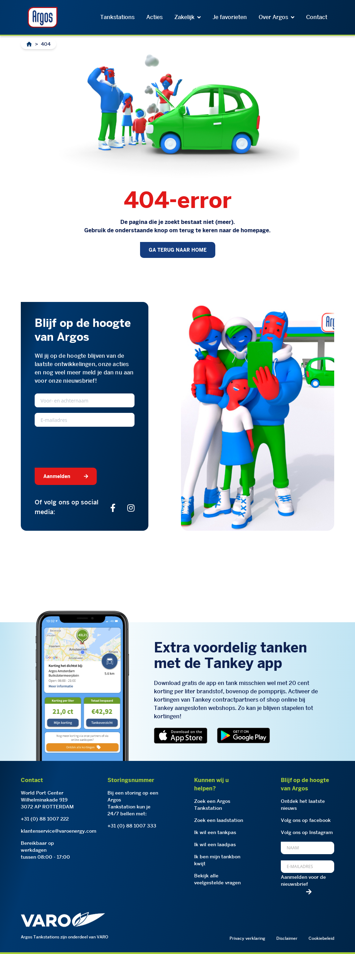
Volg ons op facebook (306, 820)
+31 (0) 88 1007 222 (45, 819)
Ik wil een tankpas (215, 832)
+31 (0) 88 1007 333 (131, 826)
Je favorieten (230, 17)
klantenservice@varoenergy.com (58, 831)
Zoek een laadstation (218, 820)
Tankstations (117, 17)
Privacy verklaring (247, 938)
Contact (316, 17)
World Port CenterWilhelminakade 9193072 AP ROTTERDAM (47, 800)
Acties (154, 17)
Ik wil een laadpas (215, 844)
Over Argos (276, 17)
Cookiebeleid (321, 938)
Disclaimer (286, 938)
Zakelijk (187, 17)
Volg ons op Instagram (307, 832)
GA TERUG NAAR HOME (178, 250)
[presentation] (87, 445)
